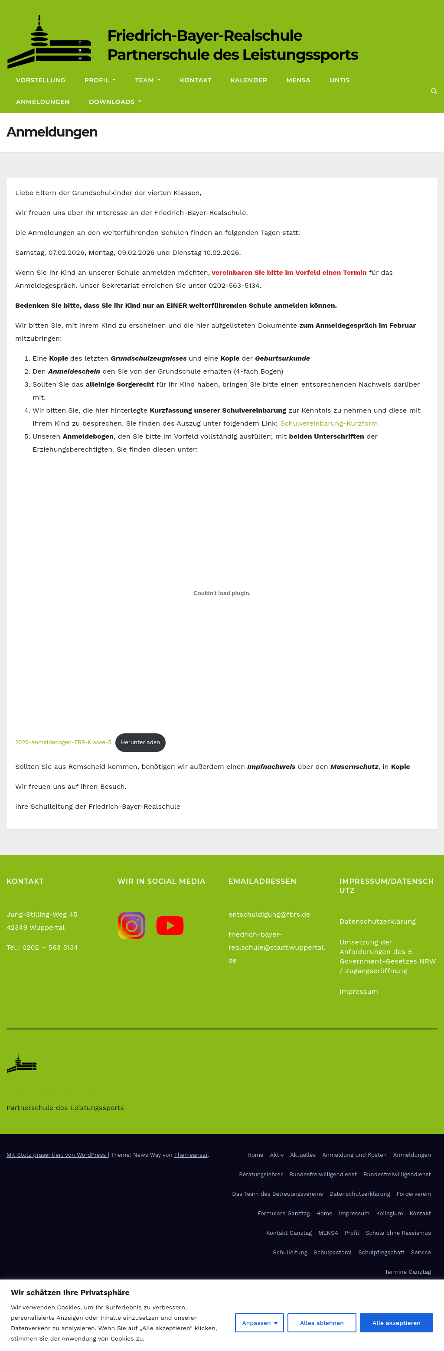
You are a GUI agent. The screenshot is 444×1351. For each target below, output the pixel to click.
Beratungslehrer (261, 1174)
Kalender (249, 80)
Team (148, 80)
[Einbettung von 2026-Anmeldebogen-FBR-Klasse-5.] (222, 593)
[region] (222, 1315)
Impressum (359, 991)
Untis (340, 80)
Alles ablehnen (321, 1322)
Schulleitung (290, 1252)
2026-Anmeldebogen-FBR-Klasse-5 (63, 742)
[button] (434, 91)
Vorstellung (40, 80)
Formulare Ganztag (284, 1213)
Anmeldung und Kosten (354, 1155)
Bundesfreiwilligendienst (323, 1174)
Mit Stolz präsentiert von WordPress (57, 1155)
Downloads (115, 102)
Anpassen (256, 1322)
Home (255, 1155)
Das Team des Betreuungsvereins (277, 1194)
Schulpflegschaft (381, 1252)
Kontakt (196, 80)
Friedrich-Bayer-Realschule (204, 35)
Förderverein (414, 1194)
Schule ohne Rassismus (398, 1233)
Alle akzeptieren (396, 1322)
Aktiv (277, 1155)
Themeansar (191, 1155)
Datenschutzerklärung (378, 921)
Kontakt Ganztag (289, 1233)
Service (421, 1252)
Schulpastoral (333, 1252)
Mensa (299, 80)
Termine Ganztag (408, 1272)
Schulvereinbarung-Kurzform (329, 423)
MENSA (328, 1233)
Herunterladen (140, 742)
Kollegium (389, 1213)
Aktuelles (303, 1155)
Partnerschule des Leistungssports (232, 55)
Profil (100, 80)
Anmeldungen (43, 102)
